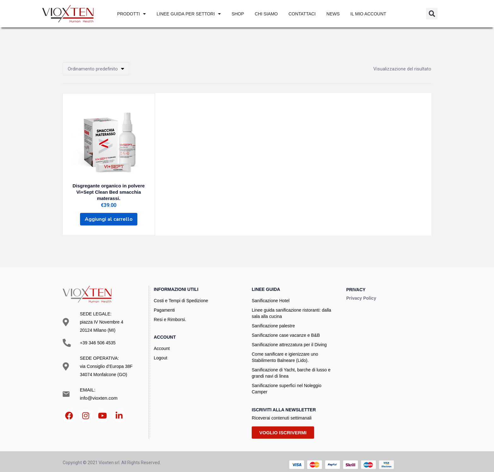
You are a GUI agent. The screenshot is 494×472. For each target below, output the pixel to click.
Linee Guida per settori (189, 13)
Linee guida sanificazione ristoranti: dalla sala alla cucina (291, 307)
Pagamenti (164, 303)
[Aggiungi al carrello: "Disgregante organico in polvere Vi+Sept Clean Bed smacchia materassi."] (108, 213)
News (333, 13)
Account (162, 342)
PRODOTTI (131, 13)
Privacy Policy (361, 291)
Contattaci (302, 13)
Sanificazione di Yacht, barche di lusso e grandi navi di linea (291, 366)
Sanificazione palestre (273, 319)
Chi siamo (266, 13)
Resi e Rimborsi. (170, 313)
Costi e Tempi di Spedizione (181, 294)
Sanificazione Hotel (271, 294)
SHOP (238, 13)
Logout (160, 351)
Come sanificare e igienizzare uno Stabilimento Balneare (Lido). (285, 351)
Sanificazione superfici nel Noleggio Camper (286, 382)
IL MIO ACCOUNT (368, 13)
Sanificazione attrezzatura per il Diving (289, 338)
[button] (432, 13)
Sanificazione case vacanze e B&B (286, 328)
